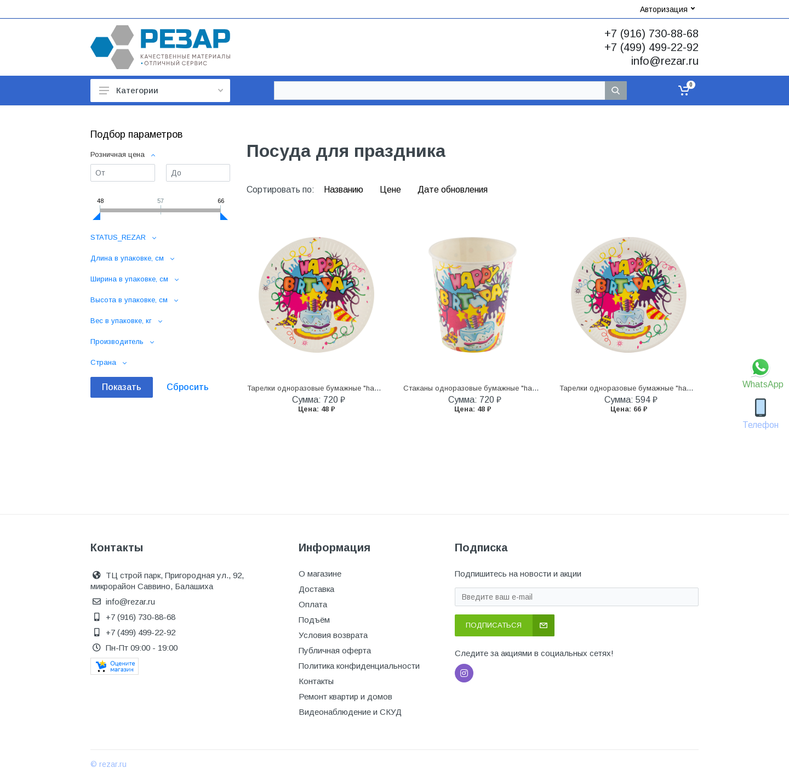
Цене (391, 189)
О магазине (320, 573)
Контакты (316, 681)
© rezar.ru (108, 764)
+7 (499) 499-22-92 (651, 47)
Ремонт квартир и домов (345, 696)
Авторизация (667, 9)
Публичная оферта (335, 650)
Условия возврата (333, 635)
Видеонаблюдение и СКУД (350, 711)
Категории (161, 90)
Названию (344, 189)
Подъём (314, 619)
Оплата (313, 604)
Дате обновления (453, 189)
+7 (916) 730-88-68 (651, 33)
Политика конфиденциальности (359, 665)
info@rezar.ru (665, 61)
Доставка (316, 589)
